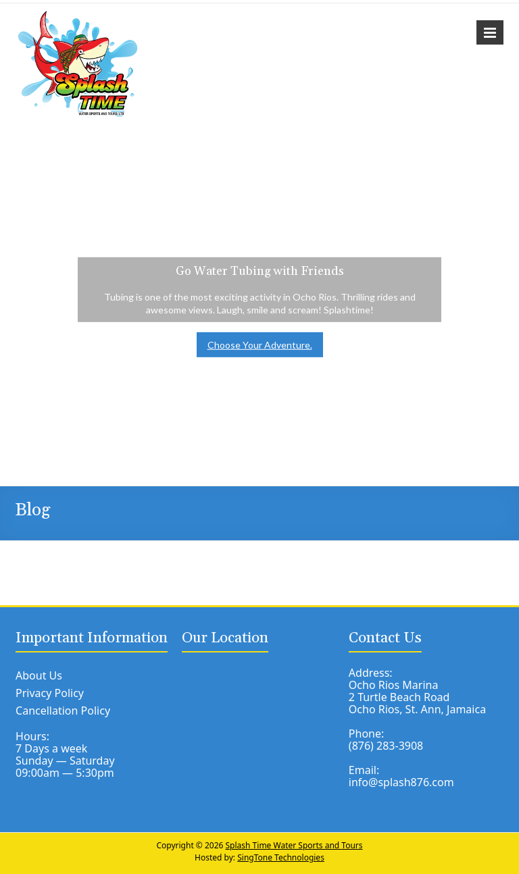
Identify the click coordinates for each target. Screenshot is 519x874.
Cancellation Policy (63, 710)
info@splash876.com (401, 782)
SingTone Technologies (280, 857)
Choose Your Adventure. (259, 345)
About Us (39, 675)
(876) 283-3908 (386, 745)
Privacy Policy (50, 693)
